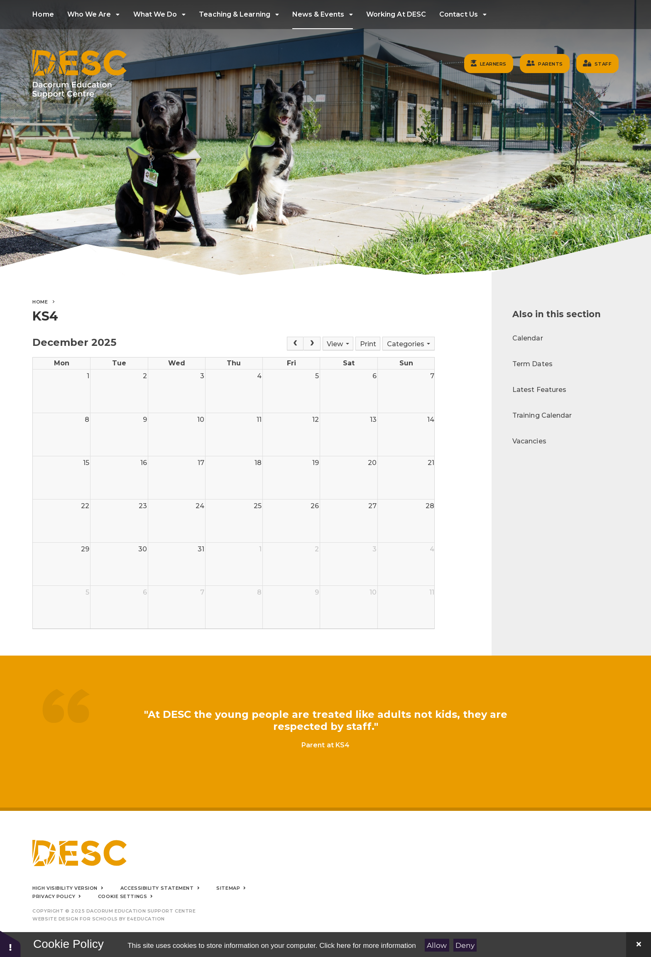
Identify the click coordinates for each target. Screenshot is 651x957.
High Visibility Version (65, 888)
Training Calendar (542, 415)
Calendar (527, 338)
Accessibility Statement (157, 888)
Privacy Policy (53, 896)
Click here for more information (367, 946)
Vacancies (529, 441)
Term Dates (532, 364)
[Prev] (295, 344)
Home (40, 302)
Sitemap (228, 888)
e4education (146, 919)
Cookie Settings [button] (122, 896)
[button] (10, 943)
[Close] (638, 944)
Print (368, 344)
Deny (465, 945)
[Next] (311, 344)
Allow (437, 945)
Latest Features (539, 390)
